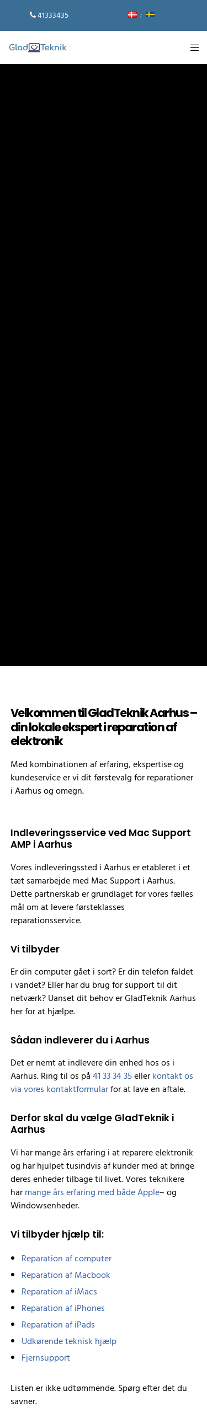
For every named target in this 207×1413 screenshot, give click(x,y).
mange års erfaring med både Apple (92, 1192)
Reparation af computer (67, 1258)
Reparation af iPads (58, 1325)
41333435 (53, 15)
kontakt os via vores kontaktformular (101, 1082)
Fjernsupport (46, 1358)
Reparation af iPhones (63, 1308)
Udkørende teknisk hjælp (69, 1341)
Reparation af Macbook (66, 1275)
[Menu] (191, 47)
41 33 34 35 (112, 1076)
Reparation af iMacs (59, 1291)
